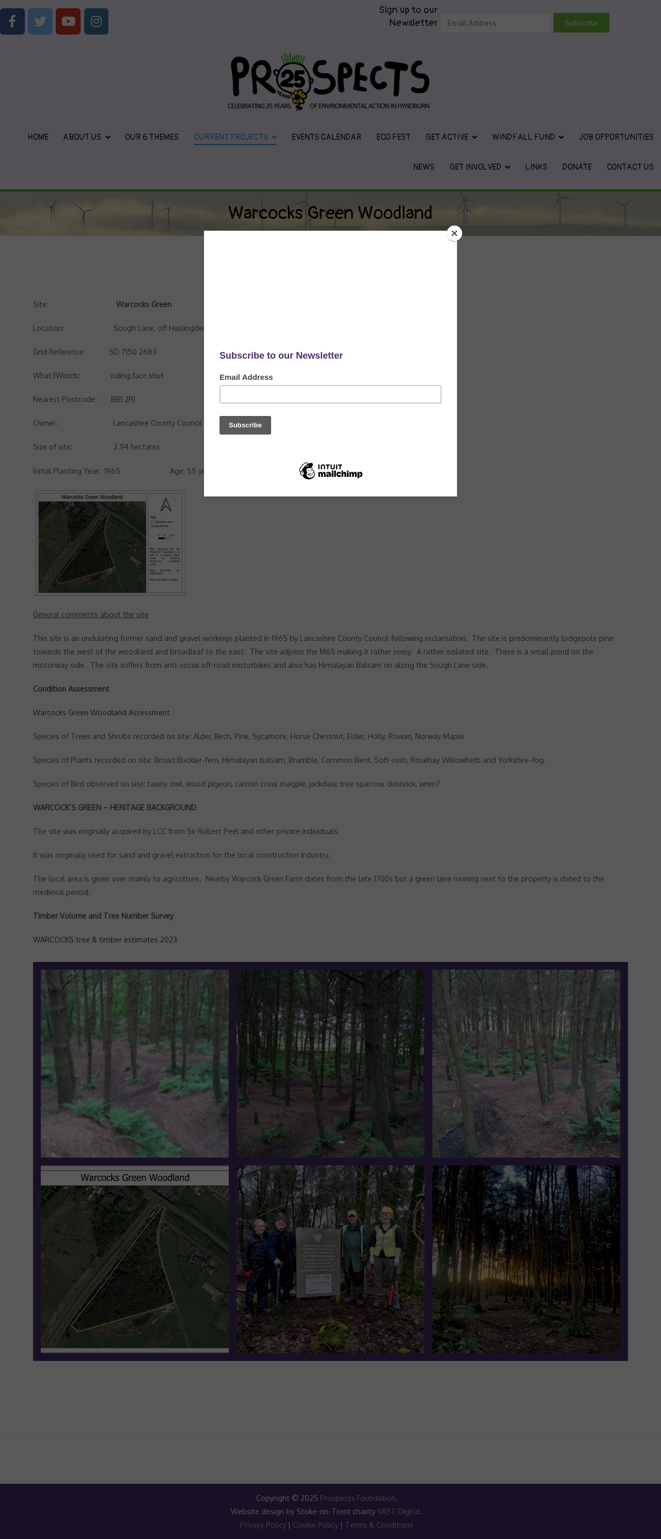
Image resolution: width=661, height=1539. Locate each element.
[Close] (454, 233)
